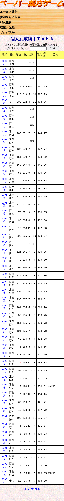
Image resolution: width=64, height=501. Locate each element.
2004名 (4, 291)
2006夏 (4, 204)
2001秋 (4, 425)
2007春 (4, 164)
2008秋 (4, 101)
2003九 (4, 323)
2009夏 (4, 70)
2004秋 (4, 283)
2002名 (4, 386)
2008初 (4, 125)
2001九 (4, 417)
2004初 (4, 315)
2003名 (4, 338)
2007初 (4, 172)
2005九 (4, 228)
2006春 (4, 212)
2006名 (4, 196)
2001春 (4, 449)
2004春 (4, 307)
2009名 (4, 62)
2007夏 (4, 156)
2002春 (4, 402)
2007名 (4, 149)
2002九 (4, 370)
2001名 (4, 433)
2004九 (4, 275)
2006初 (4, 220)
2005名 (4, 243)
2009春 (4, 78)
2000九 (4, 465)
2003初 (4, 362)
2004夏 (4, 299)
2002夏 (4, 394)
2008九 (4, 94)
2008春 (4, 117)
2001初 (4, 457)
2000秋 (4, 473)
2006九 (4, 180)
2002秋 (4, 378)
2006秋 (4, 188)
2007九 (4, 133)
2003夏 (4, 346)
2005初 (4, 267)
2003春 (4, 354)
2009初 (4, 86)
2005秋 (4, 236)
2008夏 (4, 109)
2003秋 (4, 330)
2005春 (4, 259)
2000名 (4, 480)
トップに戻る (32, 489)
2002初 (4, 410)
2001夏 (4, 441)
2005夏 (4, 251)
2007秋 (4, 141)
